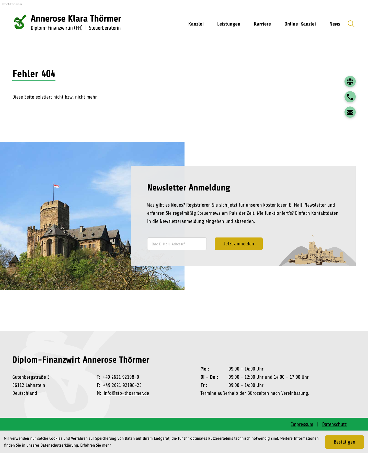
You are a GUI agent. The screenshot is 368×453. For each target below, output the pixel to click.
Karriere (262, 24)
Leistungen (228, 24)
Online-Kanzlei (300, 24)
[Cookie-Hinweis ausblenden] (344, 442)
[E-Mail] (177, 243)
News (334, 24)
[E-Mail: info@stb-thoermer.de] (350, 112)
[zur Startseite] (76, 24)
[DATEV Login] (350, 81)
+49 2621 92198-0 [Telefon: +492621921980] (120, 377)
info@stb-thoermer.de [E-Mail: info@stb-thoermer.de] (126, 393)
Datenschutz (334, 424)
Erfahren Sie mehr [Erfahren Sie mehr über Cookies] (95, 445)
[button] (350, 96)
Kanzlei (196, 24)
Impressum (302, 424)
